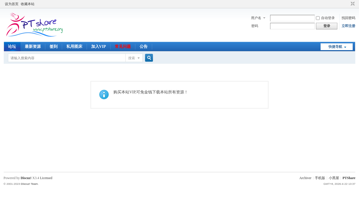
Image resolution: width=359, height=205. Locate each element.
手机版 (320, 178)
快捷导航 (335, 47)
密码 (254, 26)
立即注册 (348, 26)
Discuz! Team (29, 183)
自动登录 (325, 18)
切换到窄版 (352, 4)
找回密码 (348, 18)
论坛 (12, 46)
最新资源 (33, 46)
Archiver (305, 178)
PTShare (348, 178)
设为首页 (12, 4)
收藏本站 (27, 4)
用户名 (256, 18)
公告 (144, 46)
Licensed (46, 178)
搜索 (131, 58)
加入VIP (98, 46)
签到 (54, 46)
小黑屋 (334, 178)
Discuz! (26, 178)
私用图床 (74, 46)
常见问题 (123, 46)
